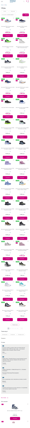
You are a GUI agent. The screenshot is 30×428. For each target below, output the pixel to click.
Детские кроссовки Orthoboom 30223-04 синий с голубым (7, 149)
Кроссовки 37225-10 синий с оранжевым (22, 27)
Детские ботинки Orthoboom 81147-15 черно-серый (7, 270)
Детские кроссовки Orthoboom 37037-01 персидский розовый (22, 169)
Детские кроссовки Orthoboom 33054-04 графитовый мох (22, 209)
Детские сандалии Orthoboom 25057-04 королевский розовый (22, 250)
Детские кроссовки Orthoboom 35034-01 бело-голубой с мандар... (22, 189)
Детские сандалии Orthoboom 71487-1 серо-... (15, 410)
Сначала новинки (10, 14)
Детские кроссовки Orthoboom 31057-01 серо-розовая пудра (7, 250)
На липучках (13, 334)
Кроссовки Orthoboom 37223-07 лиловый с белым (7, 291)
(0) (10, 29)
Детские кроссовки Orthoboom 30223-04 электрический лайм (22, 128)
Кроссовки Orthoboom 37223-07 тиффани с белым (22, 291)
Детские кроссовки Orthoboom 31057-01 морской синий (7, 67)
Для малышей (4, 334)
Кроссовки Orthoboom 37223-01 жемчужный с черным (22, 311)
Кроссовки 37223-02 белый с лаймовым (22, 67)
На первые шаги (21, 334)
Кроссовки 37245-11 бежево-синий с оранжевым (7, 27)
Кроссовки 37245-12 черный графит (8, 107)
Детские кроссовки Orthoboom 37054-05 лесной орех (7, 230)
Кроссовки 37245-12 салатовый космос (7, 47)
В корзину (8, 35)
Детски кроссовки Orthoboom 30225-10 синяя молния (22, 108)
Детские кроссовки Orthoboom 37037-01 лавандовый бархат (7, 169)
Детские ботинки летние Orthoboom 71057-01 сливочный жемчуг (22, 47)
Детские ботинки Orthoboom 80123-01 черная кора (22, 230)
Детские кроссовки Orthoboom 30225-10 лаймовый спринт (7, 128)
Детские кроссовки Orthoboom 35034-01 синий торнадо (7, 189)
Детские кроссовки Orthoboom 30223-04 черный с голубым (22, 149)
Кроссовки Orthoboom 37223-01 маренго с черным (7, 311)
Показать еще (15, 324)
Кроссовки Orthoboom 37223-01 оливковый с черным (22, 270)
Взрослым (13, 11)
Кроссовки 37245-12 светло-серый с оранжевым (22, 88)
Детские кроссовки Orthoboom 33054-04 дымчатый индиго (7, 209)
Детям (5, 11)
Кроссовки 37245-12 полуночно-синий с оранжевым (7, 88)
